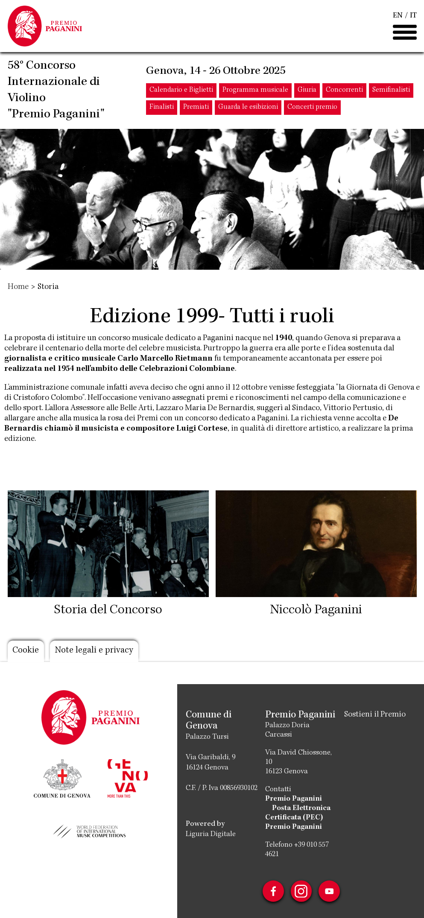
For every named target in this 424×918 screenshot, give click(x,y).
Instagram (301, 891)
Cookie (26, 651)
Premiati (196, 108)
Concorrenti (344, 91)
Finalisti (161, 108)
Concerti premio (312, 108)
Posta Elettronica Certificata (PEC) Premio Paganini (297, 817)
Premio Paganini (293, 799)
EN (398, 16)
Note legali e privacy (95, 651)
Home (18, 287)
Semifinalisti (391, 91)
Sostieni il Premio (375, 715)
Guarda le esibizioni (248, 108)
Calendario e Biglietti (181, 91)
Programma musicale (255, 91)
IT (413, 16)
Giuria (307, 91)
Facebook (273, 891)
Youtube (329, 891)
